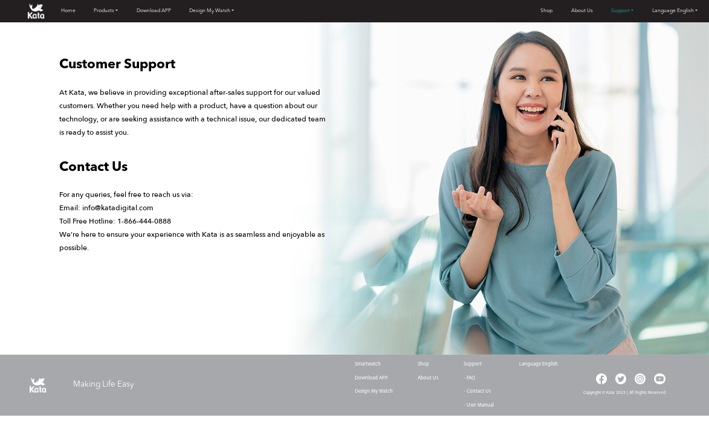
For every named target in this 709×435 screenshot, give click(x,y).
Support (620, 10)
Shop (546, 10)
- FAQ (469, 378)
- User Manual (479, 405)
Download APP (154, 10)
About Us (582, 10)
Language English (673, 10)
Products (104, 10)
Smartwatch (368, 364)
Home (68, 10)
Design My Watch (209, 10)
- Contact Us (477, 391)
